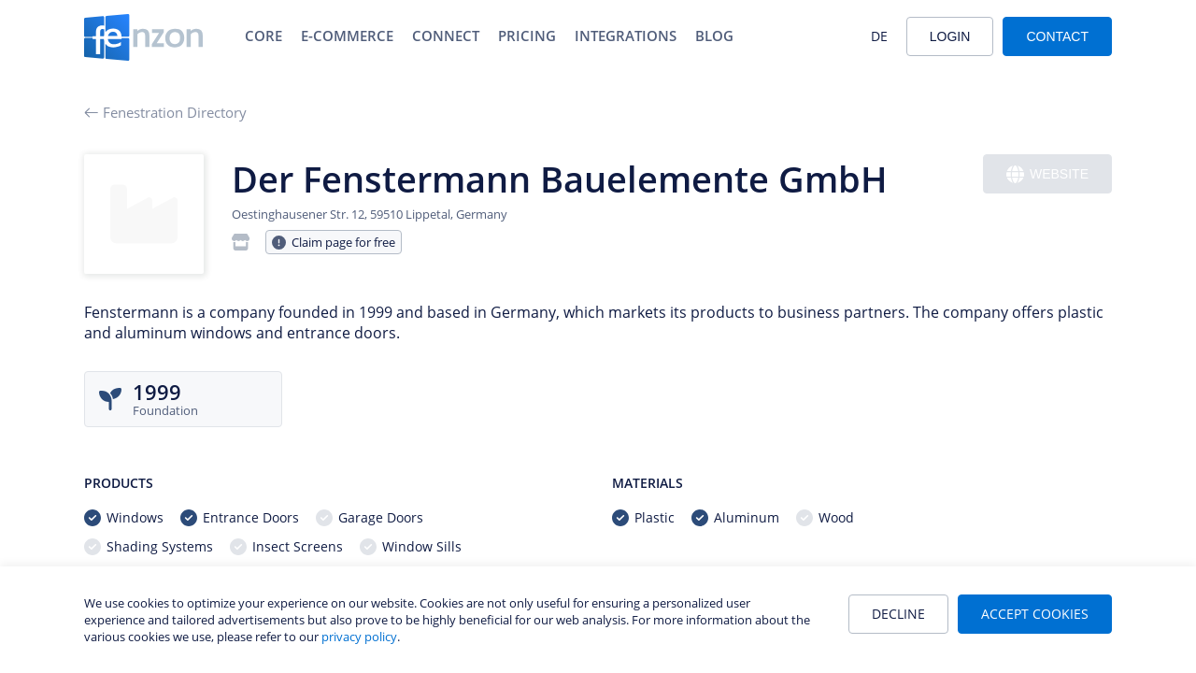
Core (263, 35)
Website (1047, 174)
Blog (714, 35)
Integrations (625, 35)
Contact (1057, 36)
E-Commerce (347, 35)
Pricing (527, 35)
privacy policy (359, 636)
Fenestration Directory (165, 112)
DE (879, 36)
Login (950, 36)
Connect (445, 35)
